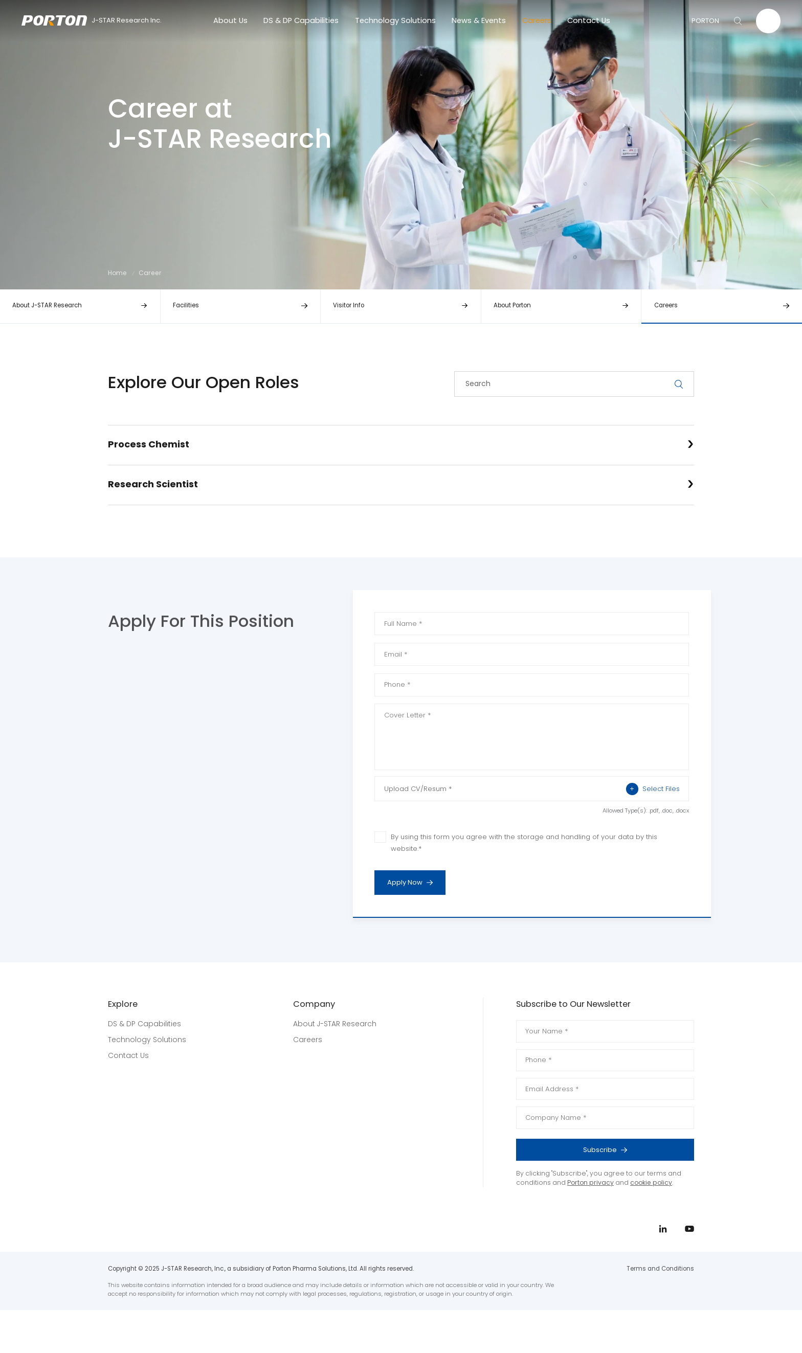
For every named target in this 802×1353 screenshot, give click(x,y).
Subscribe (632, 1150)
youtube (767, 700)
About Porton (512, 305)
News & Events (479, 20)
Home (117, 272)
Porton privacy (590, 1182)
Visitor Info (348, 305)
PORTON (705, 21)
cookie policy (651, 1182)
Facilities (186, 305)
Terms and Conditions (660, 1269)
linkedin (767, 679)
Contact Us (588, 20)
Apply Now (416, 882)
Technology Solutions (395, 20)
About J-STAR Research (47, 305)
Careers (536, 20)
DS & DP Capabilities (301, 20)
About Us (230, 20)
